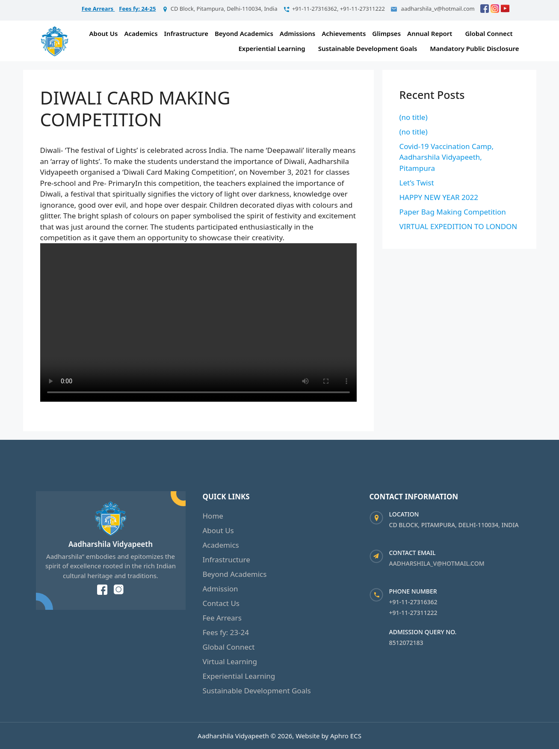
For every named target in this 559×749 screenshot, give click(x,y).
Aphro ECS (345, 735)
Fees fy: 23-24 (226, 632)
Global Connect (488, 33)
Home (213, 516)
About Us (103, 33)
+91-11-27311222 (413, 613)
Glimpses (386, 33)
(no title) (413, 117)
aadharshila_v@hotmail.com (437, 563)
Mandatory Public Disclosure (474, 48)
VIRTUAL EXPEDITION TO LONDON (458, 226)
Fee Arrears (98, 8)
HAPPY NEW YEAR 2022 (439, 197)
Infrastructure (186, 33)
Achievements (344, 33)
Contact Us (221, 603)
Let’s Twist (416, 183)
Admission (220, 589)
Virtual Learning (230, 661)
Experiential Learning (271, 48)
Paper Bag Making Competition (452, 212)
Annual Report (429, 33)
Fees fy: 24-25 (137, 8)
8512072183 (406, 643)
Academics (140, 33)
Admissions (297, 33)
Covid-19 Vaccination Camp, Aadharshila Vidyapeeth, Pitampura (446, 157)
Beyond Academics (244, 33)
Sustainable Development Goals (367, 48)
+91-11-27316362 (413, 602)
